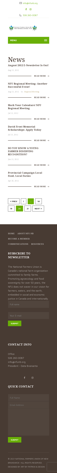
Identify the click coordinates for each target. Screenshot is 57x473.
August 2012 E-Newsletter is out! (28, 65)
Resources (37, 244)
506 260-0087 (30, 15)
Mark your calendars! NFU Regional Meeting (24, 107)
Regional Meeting (31, 92)
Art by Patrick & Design (33, 466)
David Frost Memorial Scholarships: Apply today (24, 128)
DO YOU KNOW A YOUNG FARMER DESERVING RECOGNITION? (23, 151)
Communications (18, 244)
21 (28, 208)
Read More (41, 76)
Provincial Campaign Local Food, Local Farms (25, 174)
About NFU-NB (25, 233)
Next (38, 208)
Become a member (19, 238)
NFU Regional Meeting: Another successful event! (27, 85)
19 (11, 208)
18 (39, 201)
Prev (13, 201)
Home (11, 233)
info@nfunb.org (30, 3)
